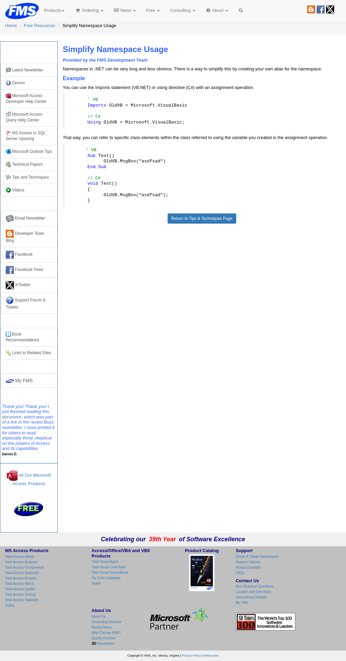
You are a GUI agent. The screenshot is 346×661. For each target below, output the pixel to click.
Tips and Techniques (27, 177)
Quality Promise (104, 638)
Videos (15, 190)
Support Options (248, 562)
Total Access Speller (20, 589)
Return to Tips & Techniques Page (201, 218)
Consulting (182, 10)
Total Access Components (24, 567)
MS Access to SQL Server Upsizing (26, 135)
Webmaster (211, 655)
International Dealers (251, 597)
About (216, 10)
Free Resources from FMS (29, 52)
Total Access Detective (22, 573)
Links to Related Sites (28, 353)
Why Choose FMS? (106, 633)
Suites (10, 605)
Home (11, 25)
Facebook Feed (24, 270)
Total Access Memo (19, 584)
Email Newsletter (25, 218)
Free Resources (39, 25)
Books (22, 337)
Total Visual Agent (105, 562)
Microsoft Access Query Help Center (24, 117)
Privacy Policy (191, 655)
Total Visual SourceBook (110, 572)
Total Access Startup (20, 594)
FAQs (240, 573)
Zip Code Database (106, 578)
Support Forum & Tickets (26, 303)
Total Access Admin (19, 557)
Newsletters (105, 643)
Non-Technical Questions (254, 586)
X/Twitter (18, 285)
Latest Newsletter (24, 70)
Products (54, 10)
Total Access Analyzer (21, 562)
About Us (98, 616)
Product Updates (248, 567)
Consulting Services (106, 622)
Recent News (102, 627)
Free (152, 10)
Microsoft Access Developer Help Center (26, 98)
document (11, 416)
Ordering (89, 10)
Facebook (19, 255)
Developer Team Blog (25, 236)
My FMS (19, 380)
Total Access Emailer (20, 578)
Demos (15, 83)
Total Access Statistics (21, 600)
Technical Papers (24, 164)
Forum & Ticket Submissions (257, 557)
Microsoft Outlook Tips (29, 151)
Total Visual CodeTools (109, 567)
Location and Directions (253, 592)
